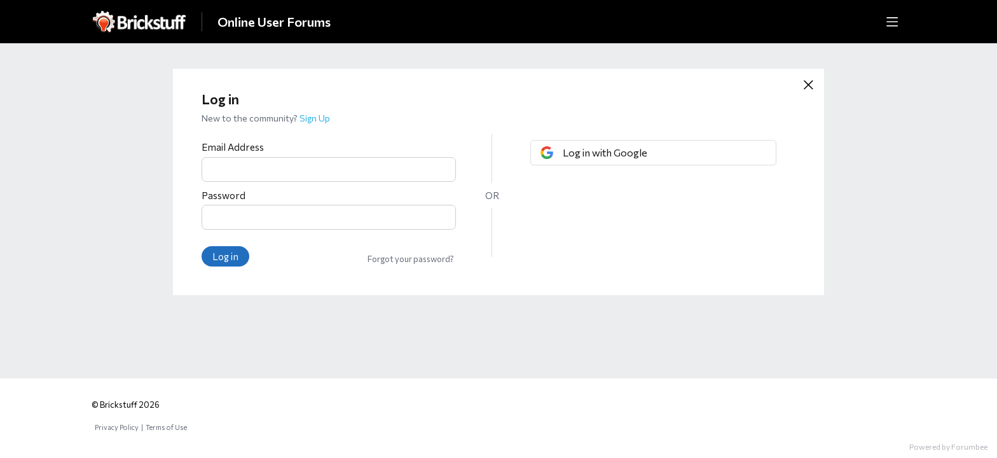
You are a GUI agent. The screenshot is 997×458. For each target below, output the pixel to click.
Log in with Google (605, 152)
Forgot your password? (411, 259)
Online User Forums (274, 21)
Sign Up (314, 118)
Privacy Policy (117, 427)
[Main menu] (892, 21)
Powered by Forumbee (948, 446)
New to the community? (250, 118)
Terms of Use (166, 427)
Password (223, 195)
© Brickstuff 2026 (126, 404)
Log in (225, 256)
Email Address (233, 147)
